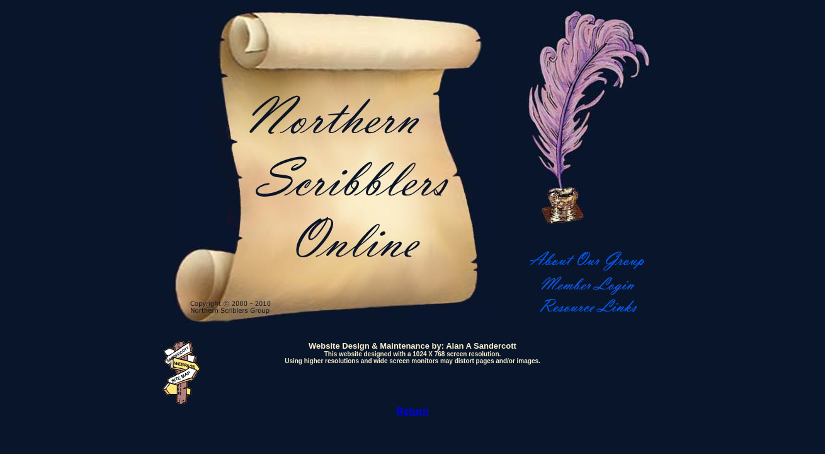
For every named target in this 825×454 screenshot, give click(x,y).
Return (412, 411)
